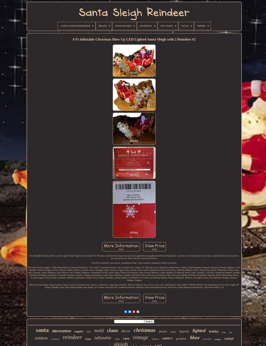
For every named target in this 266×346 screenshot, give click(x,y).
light (230, 332)
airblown (155, 339)
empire (79, 331)
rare (126, 338)
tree (89, 331)
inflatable (102, 337)
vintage (140, 337)
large (88, 339)
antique (218, 339)
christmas (144, 330)
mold (99, 330)
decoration (61, 331)
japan (173, 332)
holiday (214, 331)
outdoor (41, 338)
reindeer (72, 337)
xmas (117, 339)
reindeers (55, 339)
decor (125, 331)
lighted (199, 330)
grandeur (181, 338)
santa (42, 330)
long (224, 332)
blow (195, 337)
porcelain (207, 339)
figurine (184, 331)
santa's (167, 338)
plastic (163, 331)
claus (112, 330)
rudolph (229, 338)
